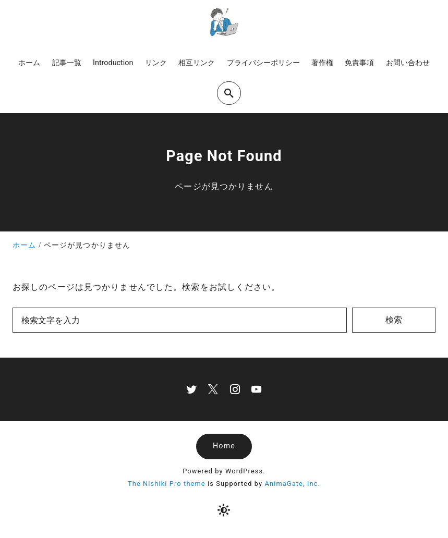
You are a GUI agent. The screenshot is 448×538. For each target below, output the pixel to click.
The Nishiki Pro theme (166, 483)
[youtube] (256, 389)
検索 (393, 320)
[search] (229, 93)
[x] (213, 389)
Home (224, 446)
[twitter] (192, 389)
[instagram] (235, 389)
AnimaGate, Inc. (292, 483)
